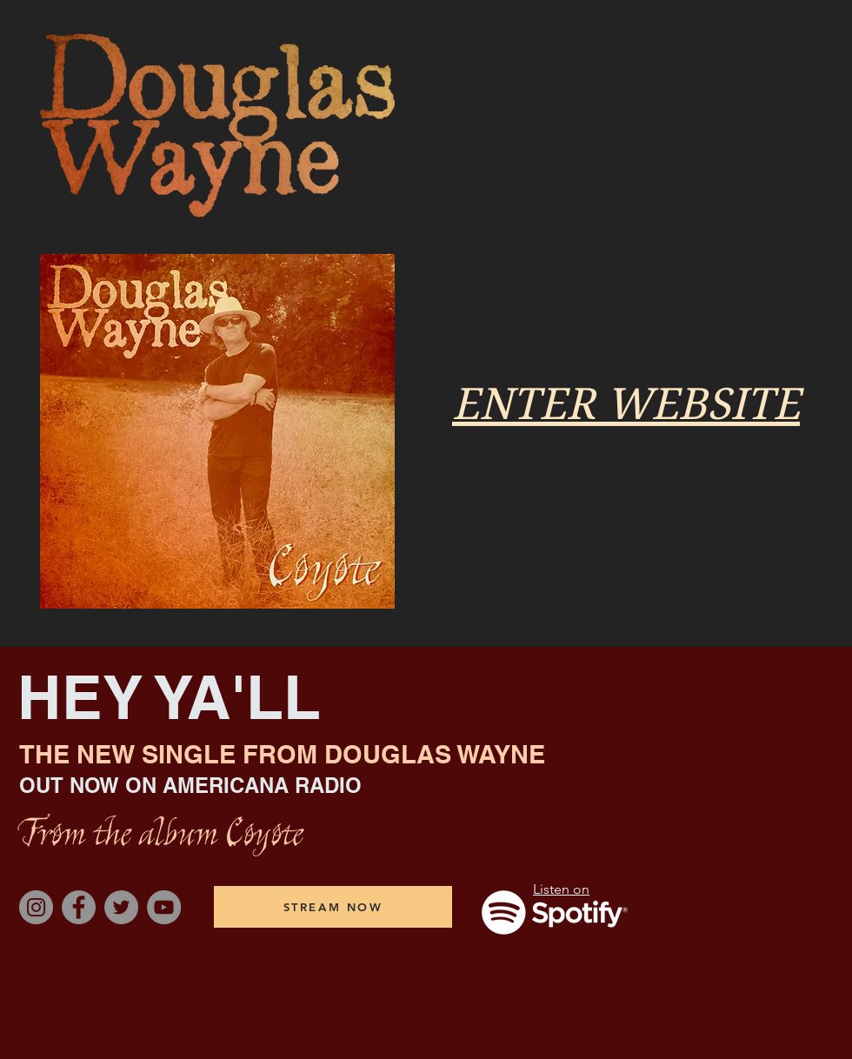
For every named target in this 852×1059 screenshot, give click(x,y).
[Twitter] (121, 907)
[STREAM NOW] (333, 907)
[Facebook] (79, 907)
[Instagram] (36, 907)
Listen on (561, 889)
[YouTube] (164, 907)
